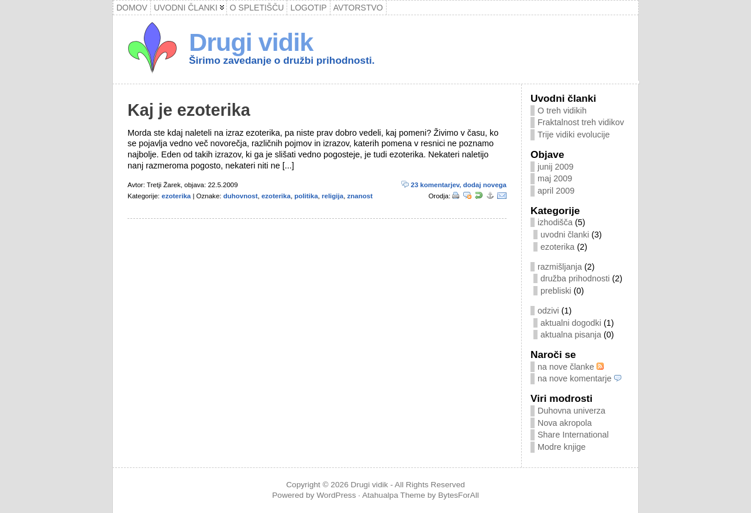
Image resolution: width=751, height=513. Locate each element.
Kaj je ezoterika (189, 110)
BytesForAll (458, 495)
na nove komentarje (580, 378)
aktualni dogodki (570, 323)
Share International (573, 434)
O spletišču (257, 7)
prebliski (555, 290)
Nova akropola (565, 423)
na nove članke (571, 366)
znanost (360, 195)
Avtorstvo (358, 7)
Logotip (308, 7)
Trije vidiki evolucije (573, 134)
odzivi (548, 310)
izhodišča (555, 222)
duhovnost (240, 195)
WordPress (336, 495)
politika (306, 195)
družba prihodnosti (574, 278)
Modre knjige (561, 447)
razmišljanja (560, 266)
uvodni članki (564, 234)
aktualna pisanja (570, 334)
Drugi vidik (251, 42)
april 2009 (556, 190)
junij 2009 (556, 166)
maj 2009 (555, 178)
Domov (131, 7)
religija (332, 195)
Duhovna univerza (571, 410)
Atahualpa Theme (393, 495)
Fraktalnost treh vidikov (581, 122)
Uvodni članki (186, 7)
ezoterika (176, 195)
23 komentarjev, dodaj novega (454, 184)
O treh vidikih (562, 110)
